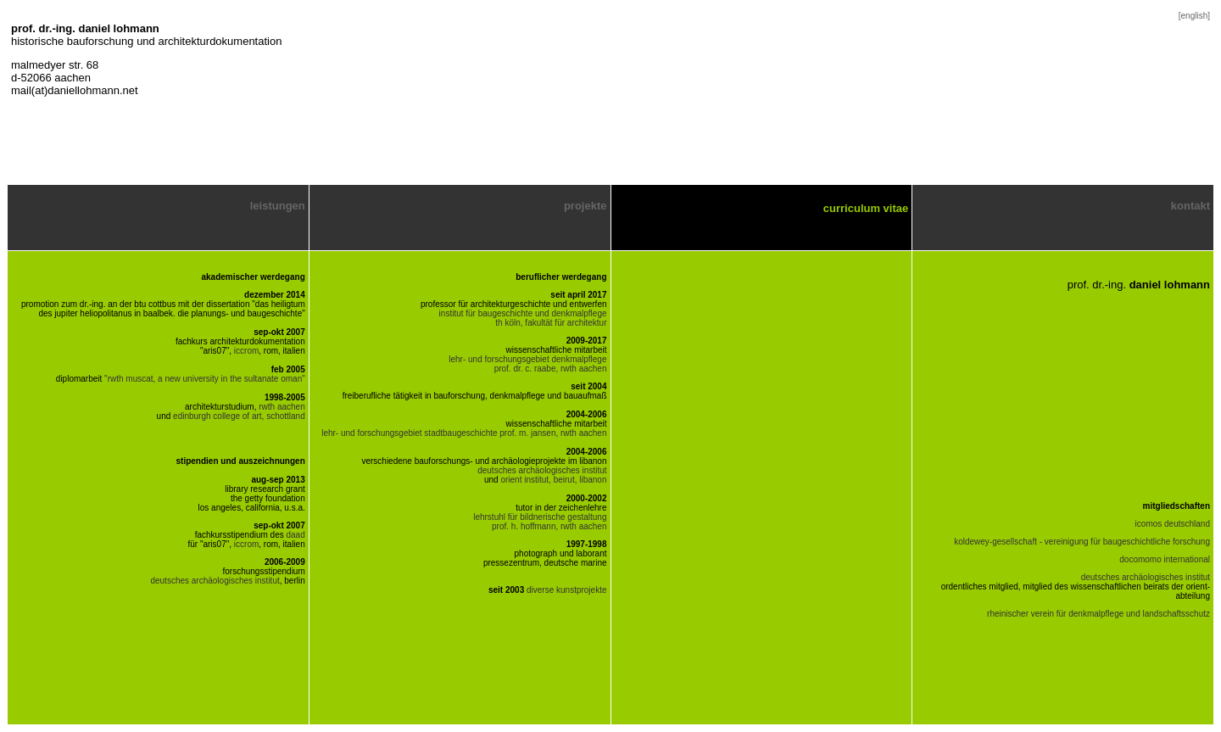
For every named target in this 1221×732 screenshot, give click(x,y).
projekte (585, 205)
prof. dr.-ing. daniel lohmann (85, 28)
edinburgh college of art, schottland (239, 416)
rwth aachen (281, 406)
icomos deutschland (1172, 523)
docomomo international (1164, 559)
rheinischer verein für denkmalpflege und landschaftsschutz (1098, 613)
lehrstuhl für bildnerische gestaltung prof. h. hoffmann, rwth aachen (539, 521)
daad (296, 534)
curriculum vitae (865, 208)
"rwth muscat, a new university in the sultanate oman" (203, 378)
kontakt (1190, 205)
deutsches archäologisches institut (214, 580)
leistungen (277, 205)
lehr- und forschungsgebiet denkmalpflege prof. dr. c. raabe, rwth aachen (527, 364)
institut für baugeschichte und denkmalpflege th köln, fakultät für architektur (523, 318)
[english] (1194, 15)
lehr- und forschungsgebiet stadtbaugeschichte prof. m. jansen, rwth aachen (463, 433)
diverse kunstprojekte (567, 590)
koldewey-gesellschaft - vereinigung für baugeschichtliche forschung (1082, 541)
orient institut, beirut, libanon (553, 479)
